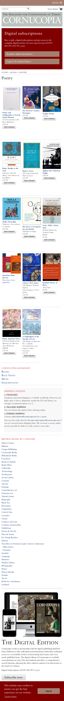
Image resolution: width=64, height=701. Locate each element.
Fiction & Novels (9, 531)
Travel (4, 578)
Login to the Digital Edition (19, 61)
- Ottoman (6, 550)
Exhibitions (6, 528)
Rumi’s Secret (28, 171)
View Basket (53, 9)
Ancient (5, 484)
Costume (5, 481)
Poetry (4, 569)
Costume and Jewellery (11, 525)
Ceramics (6, 515)
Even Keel (6, 459)
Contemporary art (9, 490)
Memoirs (5, 559)
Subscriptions (10, 382)
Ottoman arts (7, 493)
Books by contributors (11, 581)
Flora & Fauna (8, 534)
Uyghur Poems (48, 114)
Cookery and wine (9, 522)
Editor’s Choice (8, 443)
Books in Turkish (9, 462)
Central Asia (7, 512)
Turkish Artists (8, 496)
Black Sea (6, 502)
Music (5, 378)
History (5, 540)
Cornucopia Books (9, 452)
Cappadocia (7, 509)
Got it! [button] (49, 691)
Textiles (5, 575)
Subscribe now (13, 677)
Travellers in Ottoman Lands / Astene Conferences (23, 544)
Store (5, 72)
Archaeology (7, 471)
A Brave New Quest (30, 283)
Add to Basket (9, 127)
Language (6, 556)
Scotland (5, 584)
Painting (5, 487)
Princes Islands (8, 572)
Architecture (7, 474)
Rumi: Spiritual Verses (11, 339)
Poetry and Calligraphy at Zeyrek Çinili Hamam (11, 115)
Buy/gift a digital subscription (19, 54)
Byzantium (6, 506)
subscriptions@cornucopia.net (24, 416)
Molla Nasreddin (9, 222)
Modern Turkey (8, 562)
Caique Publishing (9, 449)
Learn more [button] (10, 696)
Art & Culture (8, 477)
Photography (7, 566)
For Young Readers (10, 537)
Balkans (5, 446)
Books (13, 72)
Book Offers (7, 465)
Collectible (6, 468)
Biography (6, 499)
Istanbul (5, 553)
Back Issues (8, 375)
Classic (5, 518)
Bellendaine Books (9, 455)
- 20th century (7, 547)
